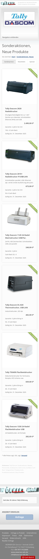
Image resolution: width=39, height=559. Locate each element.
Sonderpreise (9, 62)
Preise (14, 535)
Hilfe (24, 538)
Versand (24, 455)
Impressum (6, 535)
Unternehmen (32, 533)
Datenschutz (28, 535)
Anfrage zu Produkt (18, 533)
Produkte (5, 533)
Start (13, 57)
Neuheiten (21, 62)
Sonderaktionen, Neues (25, 57)
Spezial (32, 62)
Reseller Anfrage (8, 541)
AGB (20, 535)
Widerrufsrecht (15, 538)
